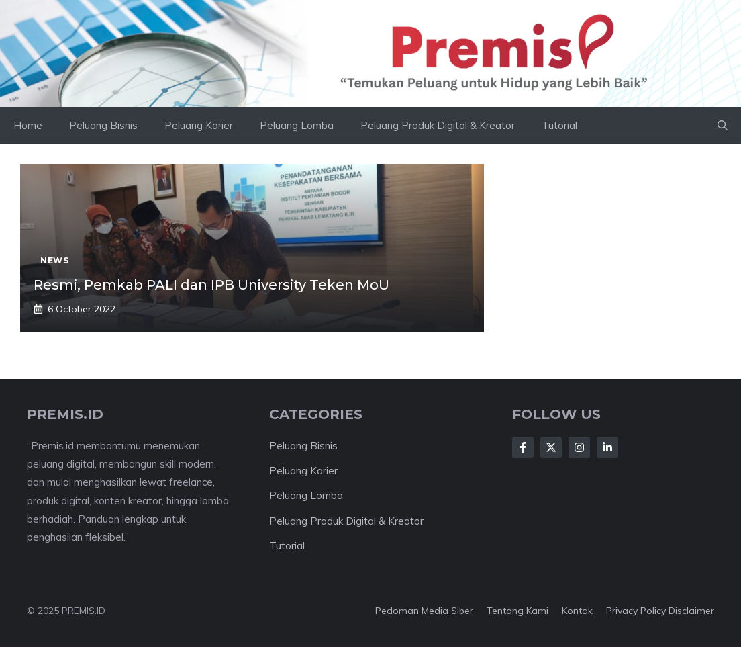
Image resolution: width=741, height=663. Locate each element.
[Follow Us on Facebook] (523, 447)
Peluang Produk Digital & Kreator (437, 125)
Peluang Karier (198, 125)
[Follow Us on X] (551, 447)
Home (27, 125)
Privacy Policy (636, 611)
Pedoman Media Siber (424, 611)
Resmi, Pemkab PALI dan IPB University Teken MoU (211, 285)
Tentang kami (517, 611)
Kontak (577, 611)
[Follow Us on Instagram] (579, 447)
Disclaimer (691, 611)
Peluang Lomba (297, 125)
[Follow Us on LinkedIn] (607, 447)
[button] (722, 125)
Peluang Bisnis (103, 125)
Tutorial (559, 125)
